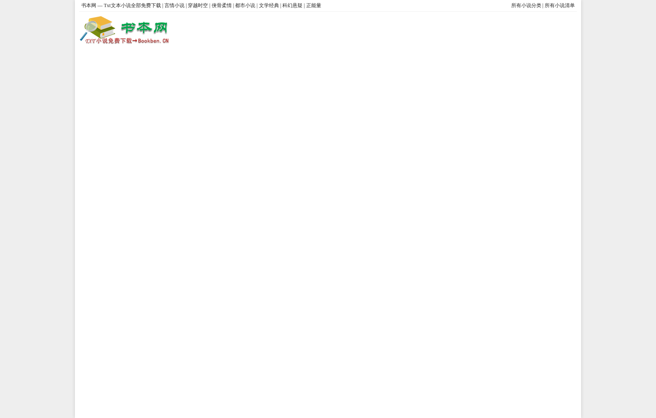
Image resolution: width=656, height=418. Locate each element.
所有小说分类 (526, 5)
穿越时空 (198, 5)
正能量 (313, 5)
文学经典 (269, 5)
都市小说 (245, 5)
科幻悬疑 (292, 5)
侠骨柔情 (222, 5)
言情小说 (174, 5)
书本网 (89, 5)
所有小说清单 (560, 5)
